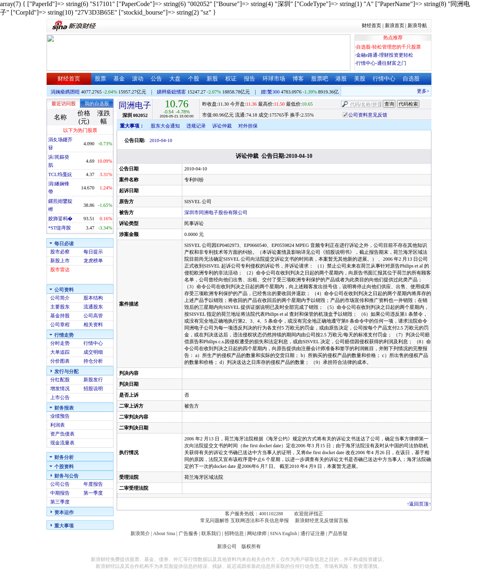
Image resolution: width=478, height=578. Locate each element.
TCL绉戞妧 (60, 174)
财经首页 (371, 25)
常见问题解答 (214, 520)
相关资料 (93, 324)
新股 (212, 79)
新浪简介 (140, 533)
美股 (359, 79)
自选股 (411, 79)
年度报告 (93, 484)
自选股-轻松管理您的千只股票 (388, 47)
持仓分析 (93, 361)
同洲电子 (135, 105)
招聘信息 (234, 533)
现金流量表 (62, 443)
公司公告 (60, 484)
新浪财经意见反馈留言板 (321, 520)
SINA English (283, 533)
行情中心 (384, 79)
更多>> (427, 91)
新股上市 (60, 261)
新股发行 (93, 379)
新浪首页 (394, 25)
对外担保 (248, 126)
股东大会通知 (165, 126)
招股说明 (93, 388)
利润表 (57, 425)
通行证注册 (313, 533)
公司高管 (93, 316)
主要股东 (60, 307)
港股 (341, 79)
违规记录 (196, 126)
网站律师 (257, 533)
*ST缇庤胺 (59, 228)
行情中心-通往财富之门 (381, 63)
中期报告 (60, 493)
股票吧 (319, 79)
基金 (119, 79)
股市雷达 (60, 269)
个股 (193, 79)
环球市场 (273, 79)
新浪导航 (417, 25)
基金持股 (60, 316)
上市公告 (60, 397)
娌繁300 (270, 92)
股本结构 (93, 298)
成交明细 (93, 352)
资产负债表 (62, 434)
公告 (156, 79)
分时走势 (60, 343)
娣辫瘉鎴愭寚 (171, 92)
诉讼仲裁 (222, 126)
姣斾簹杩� (60, 218)
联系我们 (211, 533)
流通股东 (93, 307)
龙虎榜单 (93, 261)
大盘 (175, 79)
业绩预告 (60, 416)
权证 (231, 79)
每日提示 (93, 252)
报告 (249, 79)
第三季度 (60, 502)
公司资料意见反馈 (367, 115)
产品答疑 (338, 533)
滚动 (137, 79)
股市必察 (60, 252)
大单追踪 (60, 352)
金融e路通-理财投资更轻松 (384, 55)
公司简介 (60, 298)
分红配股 (60, 379)
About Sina (164, 533)
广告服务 (188, 533)
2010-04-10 (160, 140)
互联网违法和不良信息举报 (259, 520)
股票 (100, 79)
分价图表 (60, 361)
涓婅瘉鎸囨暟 (65, 92)
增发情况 (60, 388)
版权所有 (251, 546)
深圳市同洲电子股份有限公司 (216, 212)
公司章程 (60, 324)
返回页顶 (419, 504)
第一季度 (93, 493)
